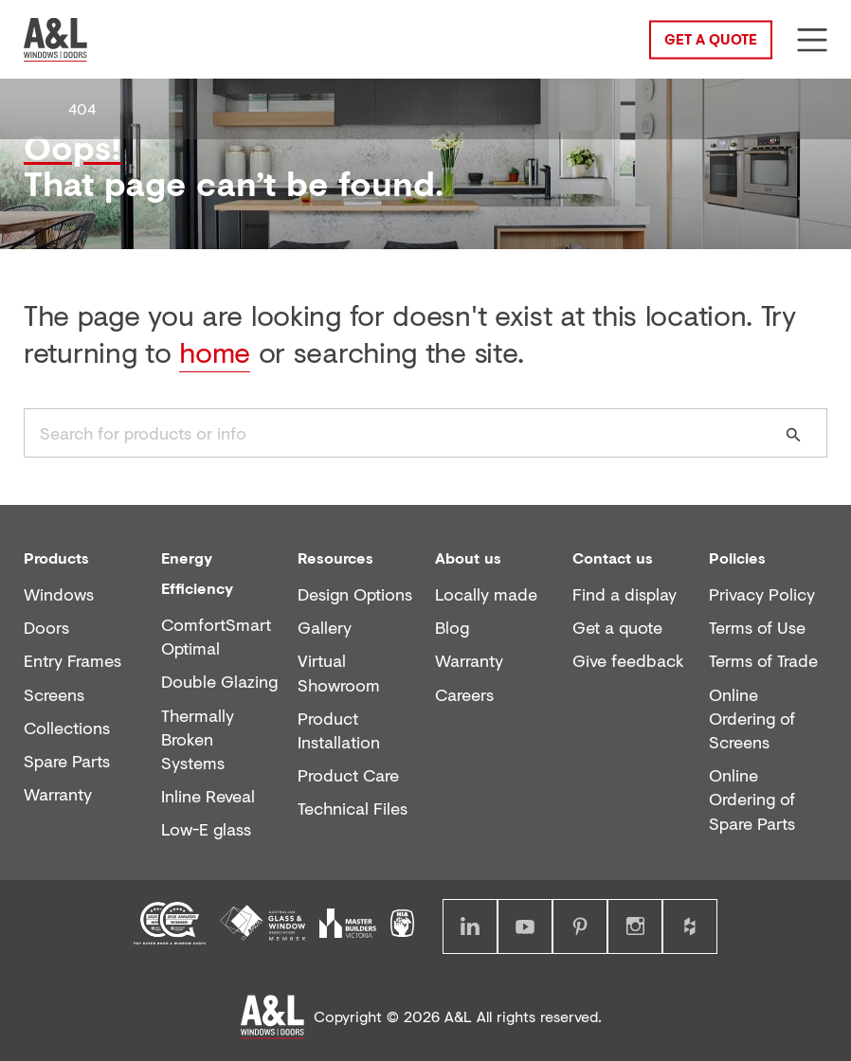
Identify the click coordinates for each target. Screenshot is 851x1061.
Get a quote (617, 627)
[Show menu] (812, 40)
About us (468, 557)
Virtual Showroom (339, 672)
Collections (67, 728)
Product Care (348, 775)
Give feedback (628, 661)
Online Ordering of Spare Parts (752, 799)
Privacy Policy (762, 594)
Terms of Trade (763, 661)
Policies (737, 557)
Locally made (486, 594)
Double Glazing (219, 681)
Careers (464, 695)
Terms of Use (757, 627)
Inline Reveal (208, 796)
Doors (46, 627)
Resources (335, 557)
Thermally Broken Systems (197, 739)
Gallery (325, 627)
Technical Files (352, 808)
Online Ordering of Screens (752, 718)
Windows (59, 594)
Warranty (58, 794)
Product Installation (339, 730)
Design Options (355, 594)
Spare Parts (67, 761)
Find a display (624, 594)
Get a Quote (710, 37)
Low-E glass (206, 829)
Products (56, 557)
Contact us (612, 557)
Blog (452, 627)
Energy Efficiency (197, 573)
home (214, 352)
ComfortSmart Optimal (216, 636)
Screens (54, 695)
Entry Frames (72, 661)
